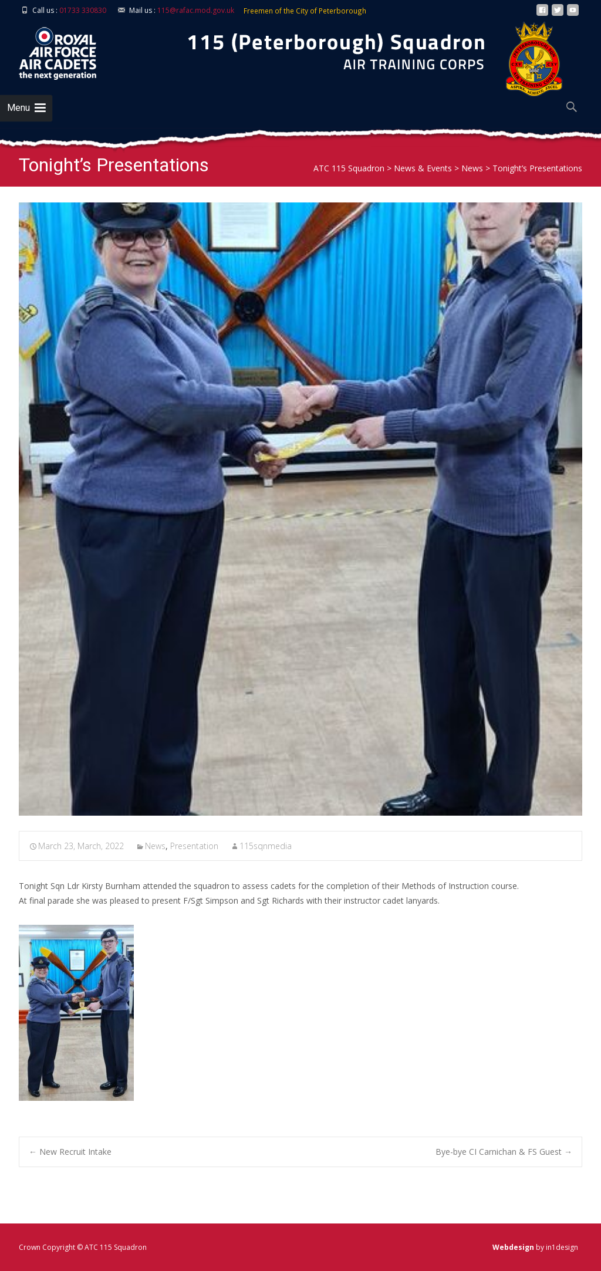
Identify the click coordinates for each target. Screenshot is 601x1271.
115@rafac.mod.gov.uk (195, 10)
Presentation (194, 845)
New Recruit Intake (70, 1151)
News (155, 845)
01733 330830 (82, 10)
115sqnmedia (265, 845)
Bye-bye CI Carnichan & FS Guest (503, 1151)
